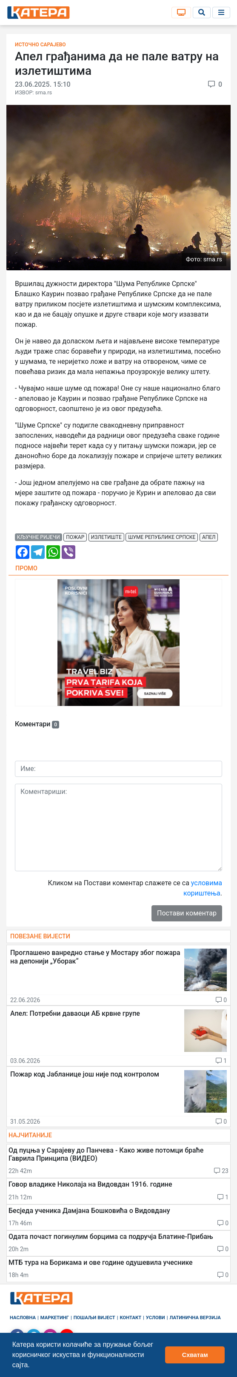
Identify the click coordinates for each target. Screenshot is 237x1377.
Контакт (131, 1317)
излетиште (106, 537)
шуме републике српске (161, 537)
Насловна (23, 1317)
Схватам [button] (195, 1355)
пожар (75, 537)
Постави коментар (187, 913)
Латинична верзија (194, 1317)
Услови (155, 1317)
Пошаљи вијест (94, 1317)
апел (209, 537)
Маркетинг (54, 1317)
